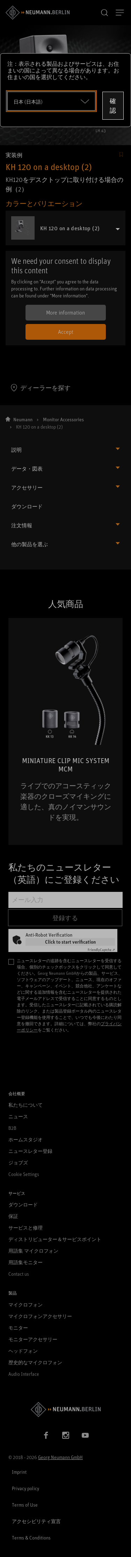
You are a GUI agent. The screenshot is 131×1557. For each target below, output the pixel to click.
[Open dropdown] (51, 101)
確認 (113, 105)
